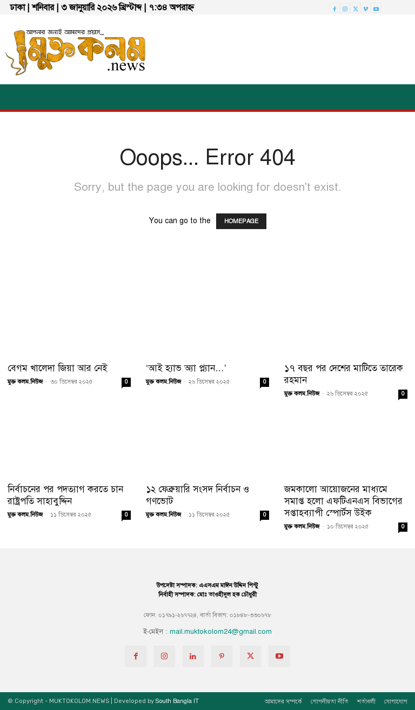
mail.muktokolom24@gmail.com (221, 631)
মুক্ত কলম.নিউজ (25, 381)
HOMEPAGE (241, 221)
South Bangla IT (177, 701)
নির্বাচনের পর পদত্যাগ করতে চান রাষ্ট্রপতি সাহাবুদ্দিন (65, 495)
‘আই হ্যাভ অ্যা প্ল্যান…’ (186, 368)
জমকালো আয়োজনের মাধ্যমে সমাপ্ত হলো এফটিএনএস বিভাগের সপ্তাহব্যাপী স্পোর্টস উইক (343, 501)
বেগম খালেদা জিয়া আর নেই (58, 368)
